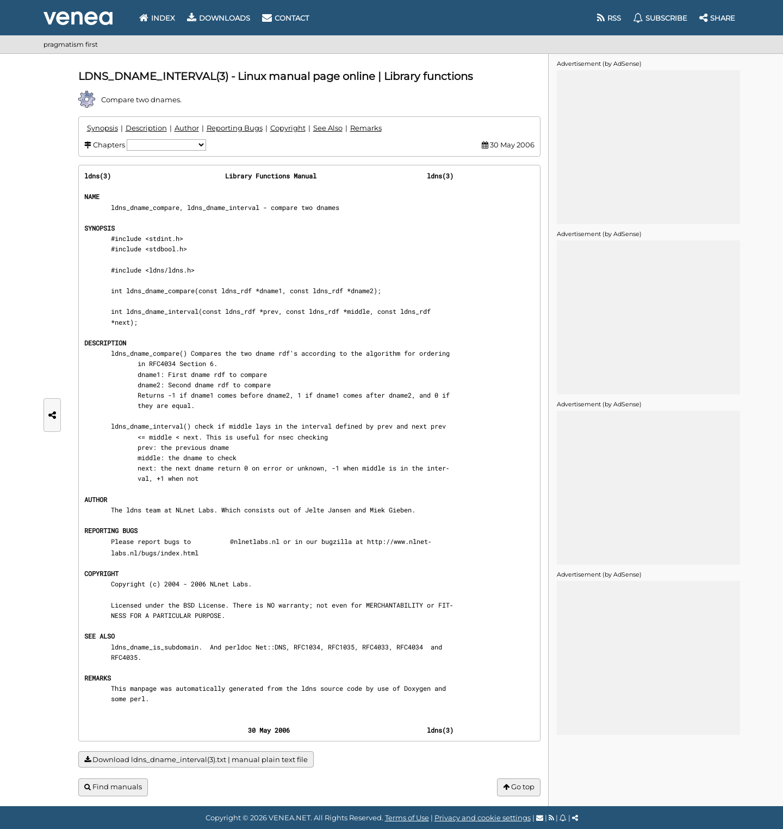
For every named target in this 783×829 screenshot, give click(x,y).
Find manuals (113, 786)
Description (146, 127)
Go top (519, 786)
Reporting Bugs (235, 127)
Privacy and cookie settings (482, 817)
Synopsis (102, 127)
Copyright (288, 127)
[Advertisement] (648, 146)
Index (157, 18)
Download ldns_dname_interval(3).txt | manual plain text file (196, 759)
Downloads (218, 18)
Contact (285, 18)
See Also (328, 127)
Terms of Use (407, 817)
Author (187, 127)
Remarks (366, 127)
